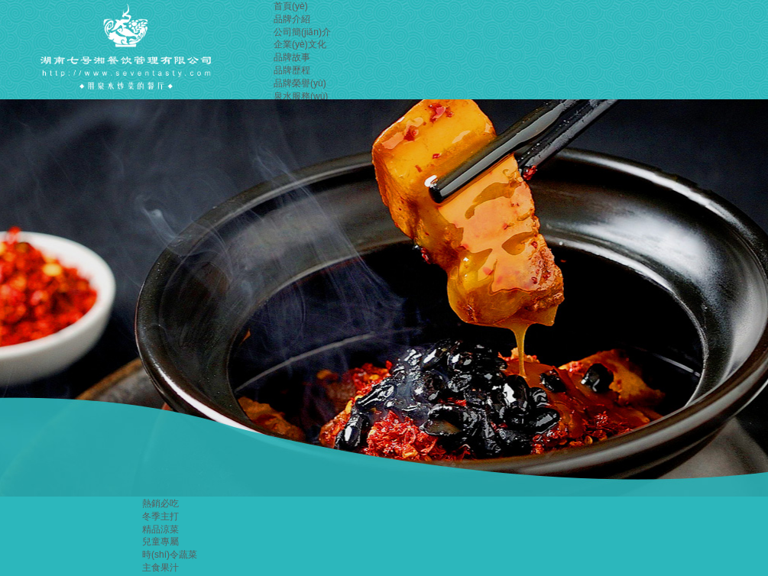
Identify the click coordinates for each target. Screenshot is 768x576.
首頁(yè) (291, 6)
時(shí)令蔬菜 (169, 554)
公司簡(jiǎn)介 (302, 32)
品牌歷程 (292, 70)
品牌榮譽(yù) (300, 83)
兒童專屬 (160, 541)
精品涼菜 (160, 529)
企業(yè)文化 (300, 44)
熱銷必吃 (160, 503)
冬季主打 (160, 516)
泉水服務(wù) (301, 96)
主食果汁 (160, 567)
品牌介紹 (292, 19)
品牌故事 (292, 57)
